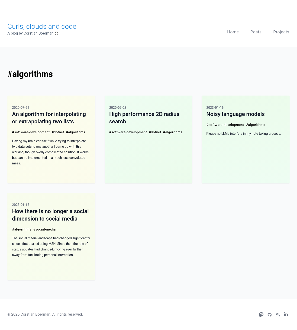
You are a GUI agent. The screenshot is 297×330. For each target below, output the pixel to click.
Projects (281, 31)
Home (233, 31)
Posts (255, 31)
